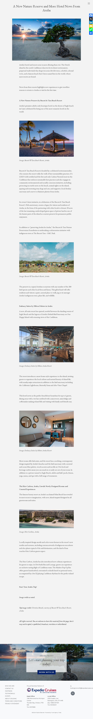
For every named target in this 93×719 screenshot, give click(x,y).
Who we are (9, 686)
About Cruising (11, 698)
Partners (8, 691)
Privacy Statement (12, 703)
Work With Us (46, 672)
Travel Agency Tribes (56, 712)
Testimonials (10, 693)
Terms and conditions (13, 701)
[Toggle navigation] (88, 3)
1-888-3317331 (54, 703)
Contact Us (9, 688)
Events (7, 696)
